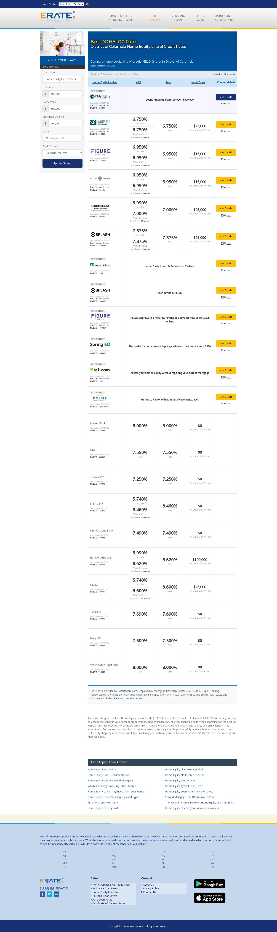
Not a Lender (103, 404)
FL (113, 849)
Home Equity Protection (102, 766)
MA (114, 853)
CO (212, 864)
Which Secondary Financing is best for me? (112, 783)
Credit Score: (49, 146)
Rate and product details (128, 696)
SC (64, 864)
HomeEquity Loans (152, 18)
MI (113, 860)
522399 (101, 428)
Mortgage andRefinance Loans (121, 18)
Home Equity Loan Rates (105, 889)
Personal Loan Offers (103, 893)
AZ (64, 853)
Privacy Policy (150, 885)
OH (64, 856)
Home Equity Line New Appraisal (184, 766)
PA (163, 856)
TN (163, 864)
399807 (101, 643)
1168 (100, 271)
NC (163, 853)
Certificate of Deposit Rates (107, 900)
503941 (101, 535)
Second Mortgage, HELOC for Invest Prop (189, 794)
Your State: (50, 4)
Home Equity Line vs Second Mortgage (110, 777)
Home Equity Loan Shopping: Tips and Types (113, 794)
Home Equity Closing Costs (103, 805)
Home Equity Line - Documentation (108, 772)
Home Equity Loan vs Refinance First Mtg (189, 789)
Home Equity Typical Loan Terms (184, 783)
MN (64, 860)
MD (212, 856)
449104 (101, 215)
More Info (226, 103)
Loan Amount (50, 87)
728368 (101, 669)
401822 (101, 108)
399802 (101, 562)
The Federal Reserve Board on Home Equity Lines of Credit (199, 800)
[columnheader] (106, 82)
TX (212, 853)
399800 (101, 616)
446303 (101, 454)
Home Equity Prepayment (180, 777)
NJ (163, 860)
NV (114, 856)
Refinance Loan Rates (104, 885)
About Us (147, 882)
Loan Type (48, 72)
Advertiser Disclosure (224, 74)
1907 (100, 379)
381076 (101, 508)
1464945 (102, 351)
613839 (101, 134)
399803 (101, 481)
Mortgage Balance (53, 116)
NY (163, 849)
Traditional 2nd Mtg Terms (103, 800)
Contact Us (148, 889)
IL (212, 849)
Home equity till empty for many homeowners (192, 805)
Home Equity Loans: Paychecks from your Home (116, 789)
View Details (226, 97)
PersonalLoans (178, 18)
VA (212, 860)
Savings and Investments (223, 18)
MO (114, 864)
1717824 (102, 160)
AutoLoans (200, 18)
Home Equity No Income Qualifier (184, 772)
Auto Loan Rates (101, 897)
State (45, 131)
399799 (101, 589)
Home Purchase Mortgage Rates (110, 882)
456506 (101, 189)
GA (64, 849)
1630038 (102, 243)
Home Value (49, 102)
